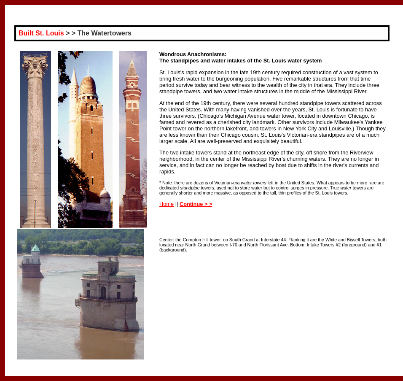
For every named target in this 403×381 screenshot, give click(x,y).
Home (166, 204)
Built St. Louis (41, 33)
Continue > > (196, 204)
